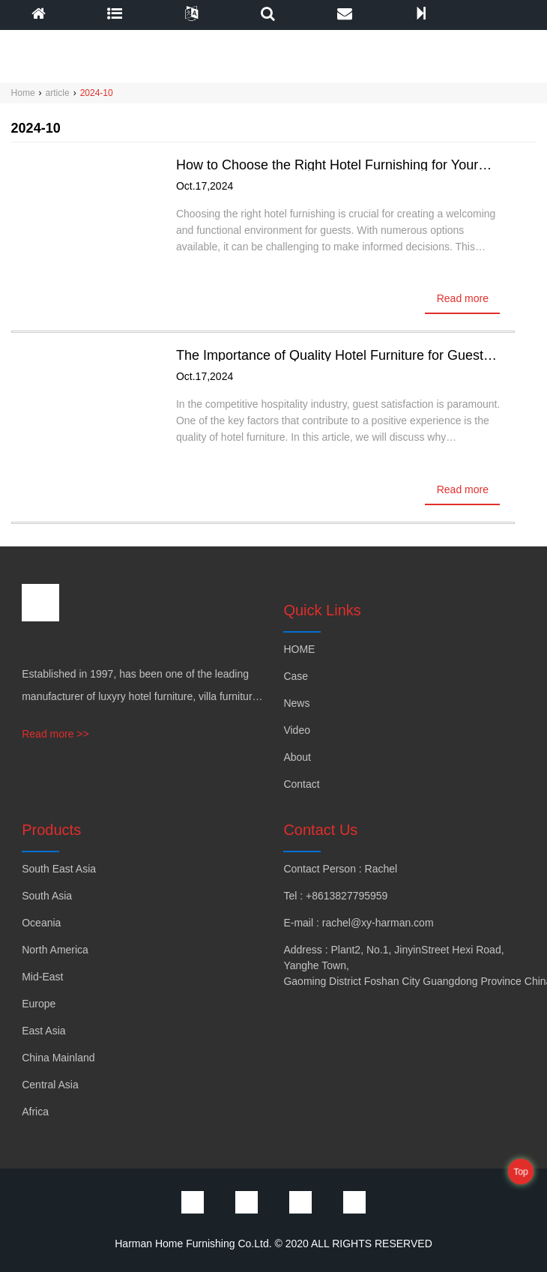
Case (295, 676)
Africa (35, 1112)
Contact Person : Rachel (340, 869)
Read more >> (55, 734)
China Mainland (58, 1058)
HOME (299, 649)
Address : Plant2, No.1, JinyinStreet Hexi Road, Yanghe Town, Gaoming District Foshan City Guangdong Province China (394, 965)
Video (296, 730)
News (296, 703)
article (58, 93)
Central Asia (50, 1085)
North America (55, 950)
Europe (38, 1004)
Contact (301, 784)
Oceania (41, 923)
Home (23, 93)
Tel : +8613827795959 (335, 896)
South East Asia (59, 869)
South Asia (47, 896)
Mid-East (42, 977)
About (297, 757)
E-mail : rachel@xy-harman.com (358, 923)
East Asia (43, 1031)
